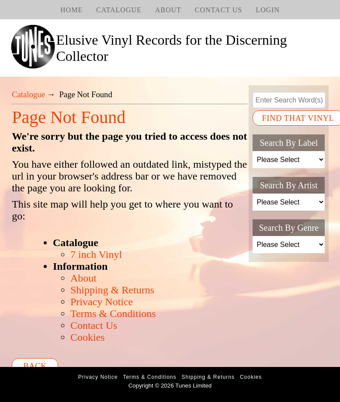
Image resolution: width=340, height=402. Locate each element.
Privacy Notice (101, 301)
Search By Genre (289, 228)
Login (268, 10)
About (168, 10)
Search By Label (289, 143)
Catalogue (119, 10)
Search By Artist (289, 185)
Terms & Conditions (113, 313)
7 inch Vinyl (96, 254)
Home (71, 10)
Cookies (87, 337)
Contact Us (218, 10)
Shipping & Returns (112, 290)
